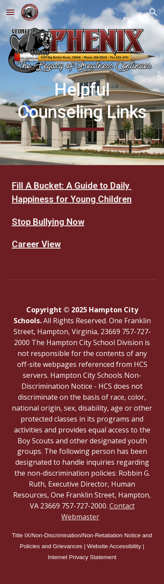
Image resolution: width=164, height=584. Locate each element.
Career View (36, 244)
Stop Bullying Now (48, 222)
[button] (10, 12)
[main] (82, 105)
